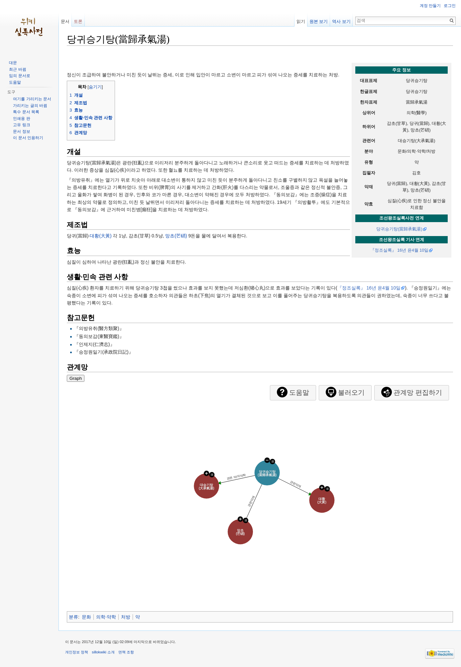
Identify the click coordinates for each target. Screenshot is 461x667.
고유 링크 (21, 125)
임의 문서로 (19, 75)
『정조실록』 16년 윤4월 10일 (399, 250)
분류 (73, 617)
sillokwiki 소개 (103, 652)
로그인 (450, 5)
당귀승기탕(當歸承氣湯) (399, 229)
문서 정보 (21, 131)
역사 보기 (341, 21)
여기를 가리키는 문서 (32, 99)
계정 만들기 (430, 5)
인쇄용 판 (21, 118)
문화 (86, 617)
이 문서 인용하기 (28, 137)
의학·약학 (106, 617)
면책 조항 (126, 652)
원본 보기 (318, 21)
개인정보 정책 (76, 652)
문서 (65, 21)
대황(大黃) (100, 235)
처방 (125, 617)
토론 (78, 21)
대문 (13, 62)
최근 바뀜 (17, 69)
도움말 (15, 82)
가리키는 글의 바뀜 (30, 105)
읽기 (300, 21)
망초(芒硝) (176, 235)
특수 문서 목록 (26, 112)
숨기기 (95, 87)
